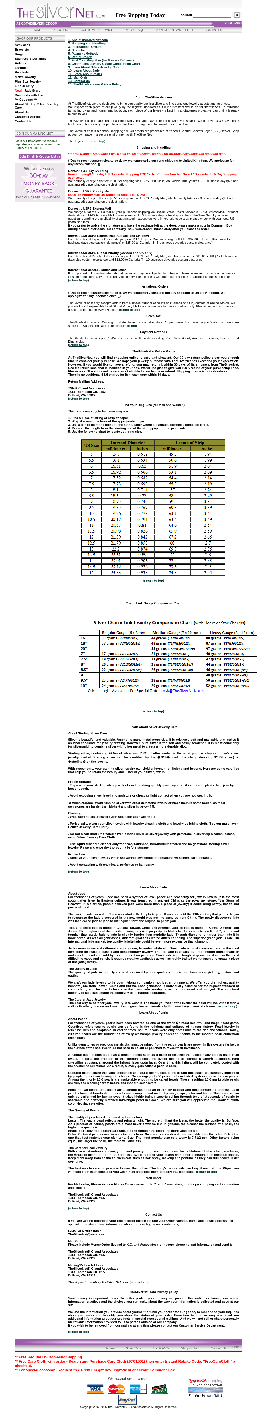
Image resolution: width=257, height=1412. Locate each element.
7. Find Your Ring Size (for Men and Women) (101, 60)
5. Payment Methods (83, 53)
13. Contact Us (79, 81)
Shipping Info (190, 1348)
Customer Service (97, 30)
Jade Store (27, 90)
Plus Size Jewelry (28, 81)
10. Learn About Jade (84, 70)
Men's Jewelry (25, 77)
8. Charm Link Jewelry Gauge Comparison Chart (104, 63)
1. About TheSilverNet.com (88, 40)
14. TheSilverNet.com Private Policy (94, 84)
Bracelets (22, 49)
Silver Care (133, 1348)
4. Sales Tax (77, 50)
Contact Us (214, 30)
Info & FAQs (134, 30)
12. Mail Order (78, 77)
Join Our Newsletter (174, 30)
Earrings (21, 67)
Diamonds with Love (30, 95)
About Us (61, 30)
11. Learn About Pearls (85, 74)
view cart (233, 22)
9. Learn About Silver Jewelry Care (94, 67)
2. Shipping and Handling (87, 43)
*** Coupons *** (26, 99)
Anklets (20, 63)
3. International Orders (84, 46)
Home (37, 30)
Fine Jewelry (24, 86)
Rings (19, 54)
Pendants (22, 72)
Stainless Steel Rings (30, 58)
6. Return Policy (80, 57)
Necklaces (22, 45)
